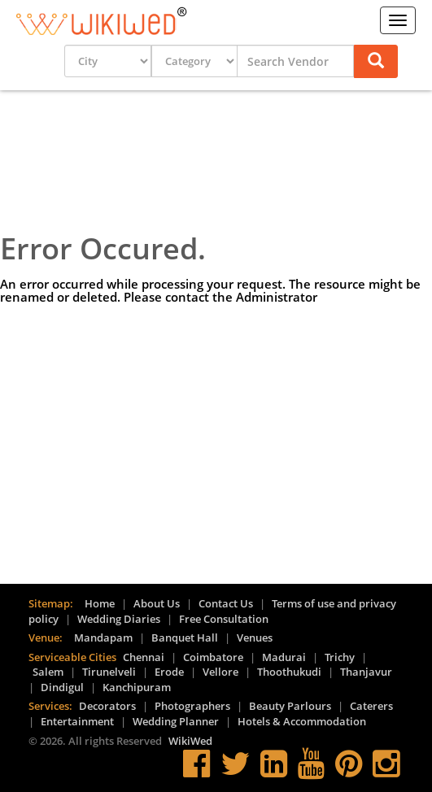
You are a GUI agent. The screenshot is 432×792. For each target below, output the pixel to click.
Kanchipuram (137, 687)
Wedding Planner (176, 721)
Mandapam (103, 637)
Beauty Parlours (290, 705)
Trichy (340, 657)
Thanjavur (366, 671)
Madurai (284, 657)
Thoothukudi (289, 671)
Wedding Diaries (118, 618)
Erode (169, 671)
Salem (48, 671)
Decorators (107, 705)
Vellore (220, 671)
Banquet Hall (184, 637)
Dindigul (62, 687)
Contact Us (226, 603)
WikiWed (190, 740)
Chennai (143, 657)
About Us (156, 603)
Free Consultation (223, 618)
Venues (255, 637)
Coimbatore (213, 657)
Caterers (371, 705)
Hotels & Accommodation (302, 721)
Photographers (192, 705)
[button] (376, 61)
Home (100, 603)
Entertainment (77, 721)
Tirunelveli (109, 671)
